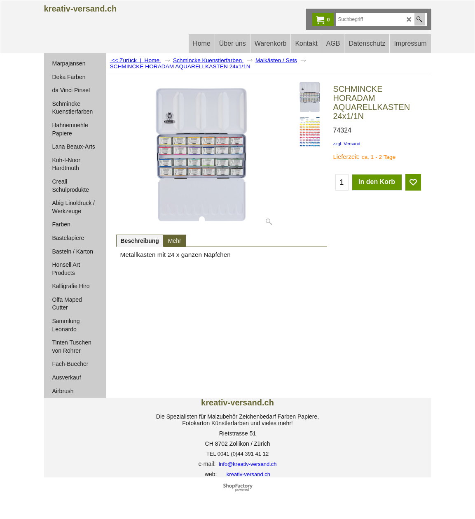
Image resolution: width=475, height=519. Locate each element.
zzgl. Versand (346, 143)
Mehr (174, 240)
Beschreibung (140, 240)
